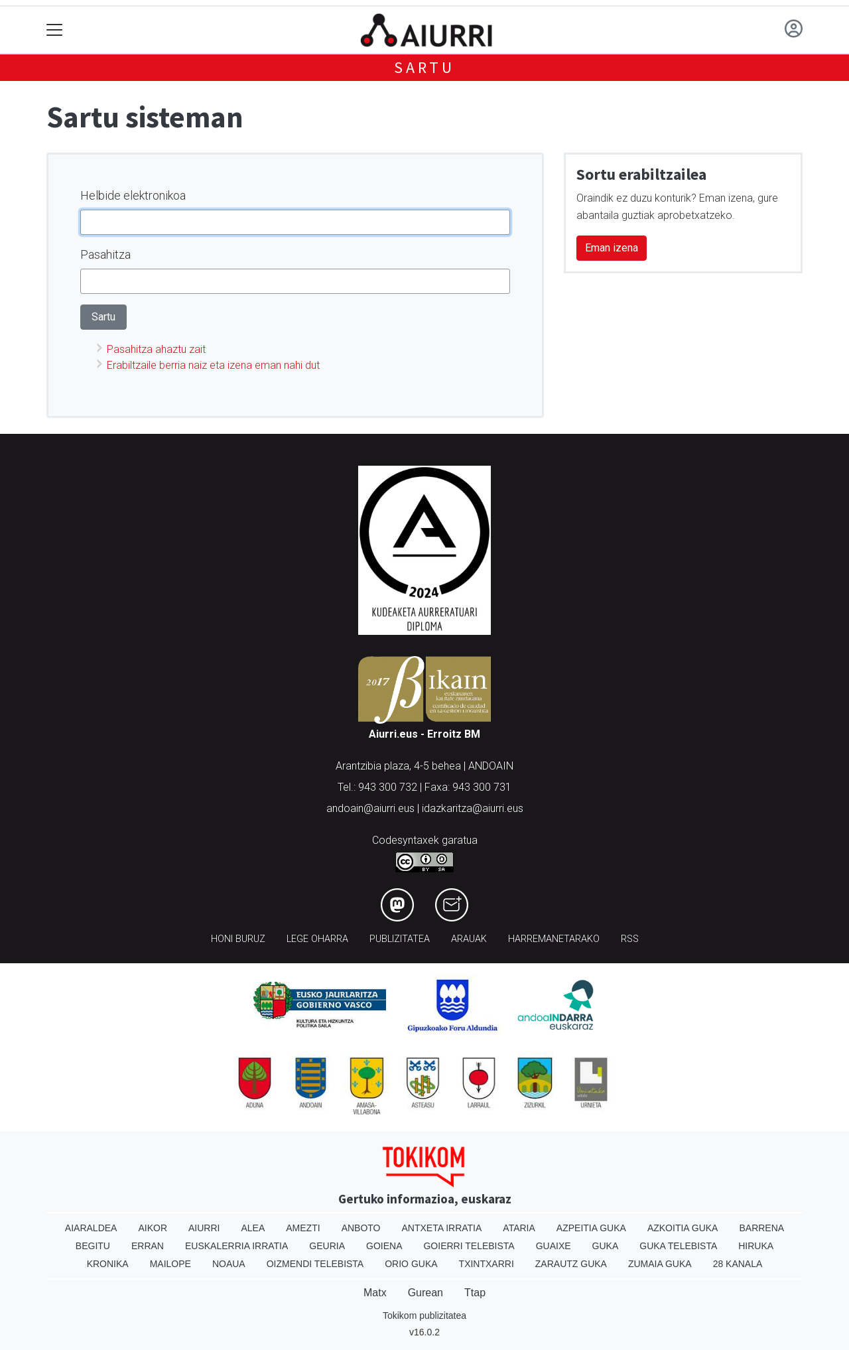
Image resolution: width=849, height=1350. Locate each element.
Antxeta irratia (442, 1228)
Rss (630, 939)
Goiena (384, 1246)
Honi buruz (238, 939)
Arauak (469, 939)
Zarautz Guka (571, 1263)
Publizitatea (399, 939)
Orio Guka (411, 1263)
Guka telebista (678, 1246)
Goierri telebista (468, 1246)
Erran (147, 1246)
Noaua (228, 1263)
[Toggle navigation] (54, 30)
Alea (253, 1228)
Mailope (170, 1263)
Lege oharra (317, 939)
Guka (605, 1246)
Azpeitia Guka (591, 1228)
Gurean (425, 1292)
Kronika (108, 1263)
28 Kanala (738, 1263)
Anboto (361, 1228)
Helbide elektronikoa (133, 195)
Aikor (152, 1228)
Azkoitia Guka (682, 1228)
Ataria (519, 1228)
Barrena (761, 1228)
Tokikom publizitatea (424, 1315)
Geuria (327, 1246)
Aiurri (204, 1228)
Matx (375, 1292)
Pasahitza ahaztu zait (156, 349)
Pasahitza (105, 254)
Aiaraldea (91, 1228)
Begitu (93, 1246)
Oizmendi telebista (315, 1263)
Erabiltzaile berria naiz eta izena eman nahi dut (213, 365)
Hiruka (755, 1246)
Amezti (303, 1228)
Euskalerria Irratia (236, 1246)
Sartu (424, 67)
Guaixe (553, 1246)
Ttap (475, 1292)
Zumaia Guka (660, 1263)
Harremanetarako (554, 939)
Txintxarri (486, 1263)
